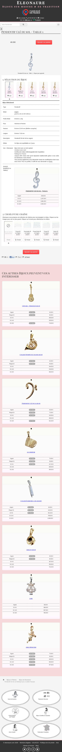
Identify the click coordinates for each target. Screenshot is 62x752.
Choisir (18, 240)
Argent (16, 112)
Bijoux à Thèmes (11, 680)
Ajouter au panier (43, 42)
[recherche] (23, 24)
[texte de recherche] (10, 24)
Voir (9, 96)
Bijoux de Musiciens (25, 680)
